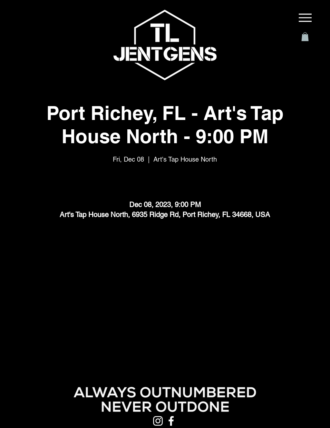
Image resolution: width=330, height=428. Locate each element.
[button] (305, 36)
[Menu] (305, 18)
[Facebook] (171, 420)
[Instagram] (157, 420)
